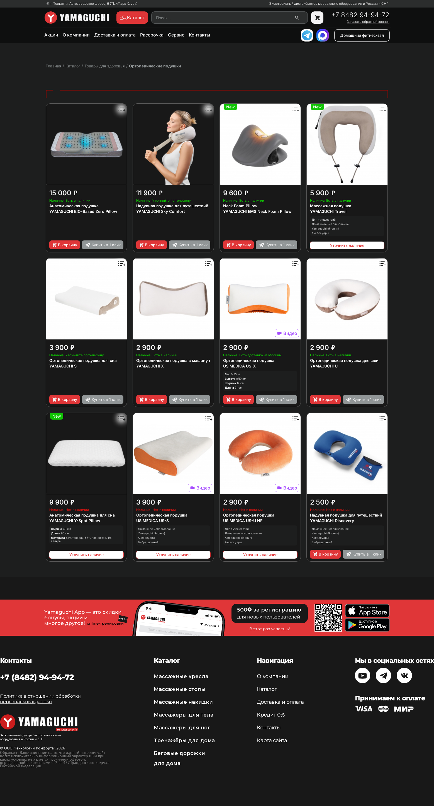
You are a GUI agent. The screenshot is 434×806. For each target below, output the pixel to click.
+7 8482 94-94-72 (360, 15)
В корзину (64, 245)
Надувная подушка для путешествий (172, 205)
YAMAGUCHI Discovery (332, 520)
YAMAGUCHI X (150, 366)
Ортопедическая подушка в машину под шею (181, 360)
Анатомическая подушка (74, 205)
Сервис (176, 35)
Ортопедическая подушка (248, 360)
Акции (51, 35)
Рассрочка (152, 35)
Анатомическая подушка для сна (82, 515)
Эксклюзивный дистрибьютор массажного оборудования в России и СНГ (328, 4)
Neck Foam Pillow (240, 205)
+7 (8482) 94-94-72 (37, 677)
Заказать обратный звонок (368, 22)
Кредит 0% (271, 715)
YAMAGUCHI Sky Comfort (160, 211)
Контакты (199, 35)
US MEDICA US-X (239, 366)
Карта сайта (272, 740)
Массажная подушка (330, 205)
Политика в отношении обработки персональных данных (40, 698)
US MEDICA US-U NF (242, 520)
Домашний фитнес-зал (362, 35)
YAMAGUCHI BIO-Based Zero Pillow (83, 211)
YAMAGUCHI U (324, 366)
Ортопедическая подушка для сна (83, 360)
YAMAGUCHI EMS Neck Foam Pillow (257, 211)
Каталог (267, 689)
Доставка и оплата (115, 35)
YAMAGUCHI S (63, 366)
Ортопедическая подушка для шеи (344, 360)
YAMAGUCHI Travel (328, 211)
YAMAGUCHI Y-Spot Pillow (74, 520)
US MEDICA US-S (152, 520)
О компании (76, 35)
